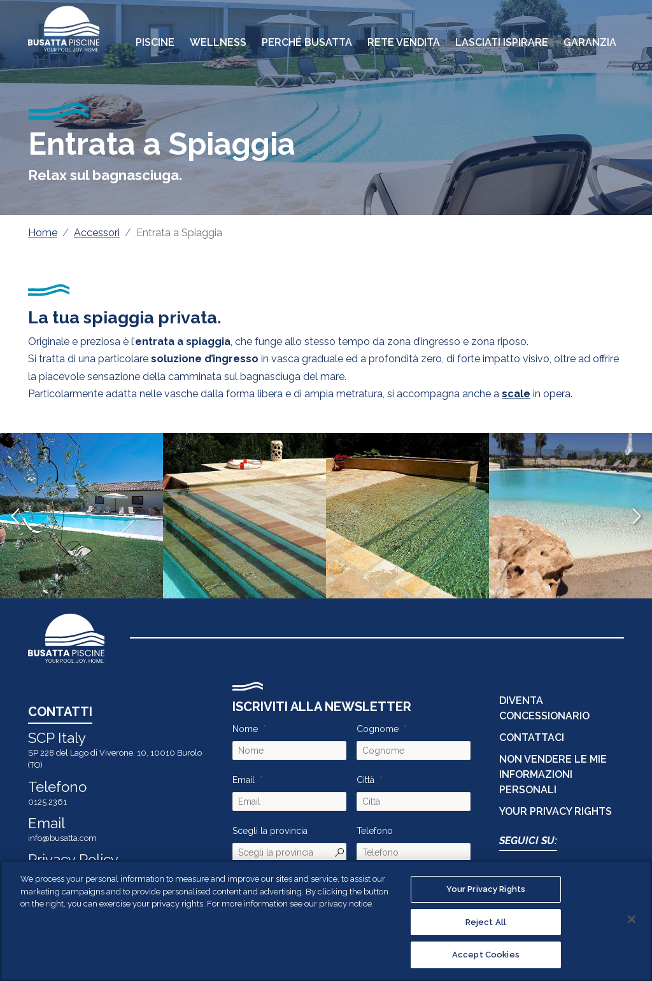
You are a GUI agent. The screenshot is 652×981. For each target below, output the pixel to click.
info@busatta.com (62, 838)
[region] (326, 920)
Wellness (218, 42)
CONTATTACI (531, 737)
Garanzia (589, 42)
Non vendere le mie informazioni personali (553, 774)
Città (365, 780)
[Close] (632, 919)
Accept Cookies (486, 954)
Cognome (378, 729)
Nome (245, 729)
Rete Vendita (403, 42)
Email (243, 780)
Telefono (375, 831)
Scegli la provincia (270, 831)
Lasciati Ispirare (501, 42)
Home (42, 233)
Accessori (97, 233)
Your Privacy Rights (555, 811)
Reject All (485, 922)
